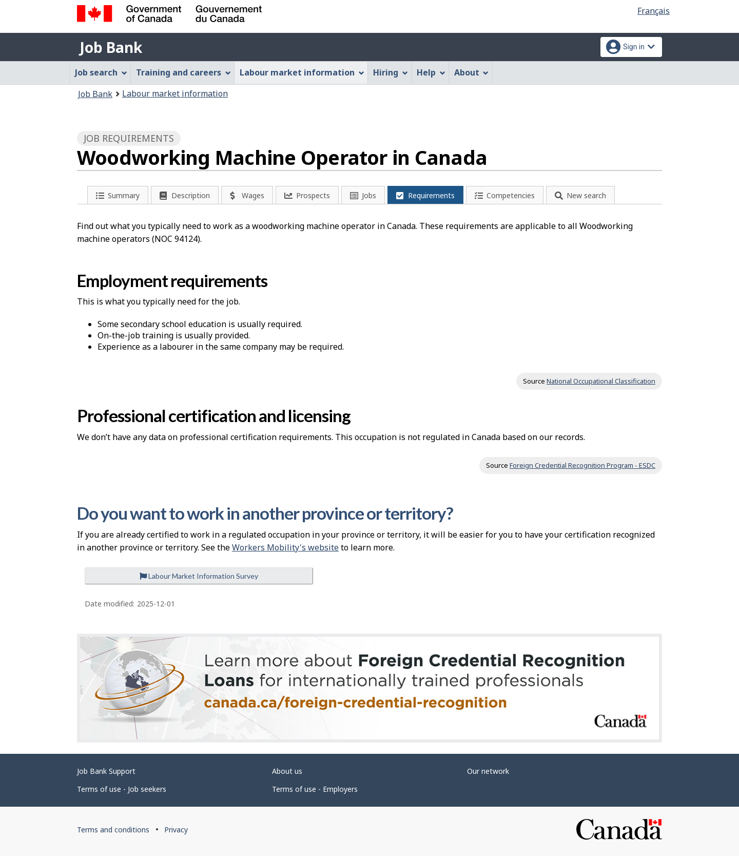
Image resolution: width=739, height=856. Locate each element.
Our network (488, 771)
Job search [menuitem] (101, 72)
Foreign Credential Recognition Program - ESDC (582, 465)
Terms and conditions (113, 829)
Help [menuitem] (431, 72)
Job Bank (111, 47)
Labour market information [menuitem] (302, 72)
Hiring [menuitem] (390, 72)
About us (287, 771)
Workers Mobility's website (285, 547)
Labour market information (175, 93)
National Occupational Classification (601, 381)
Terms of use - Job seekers (121, 789)
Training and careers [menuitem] (183, 72)
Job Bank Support (106, 771)
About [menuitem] (471, 72)
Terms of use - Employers (315, 789)
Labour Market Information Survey (199, 576)
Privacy (176, 829)
